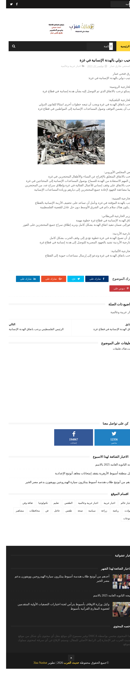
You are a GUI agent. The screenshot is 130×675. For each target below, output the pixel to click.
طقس (62, 517)
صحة (74, 517)
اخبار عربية (103, 509)
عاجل (51, 517)
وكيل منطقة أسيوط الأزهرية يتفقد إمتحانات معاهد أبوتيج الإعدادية (88, 479)
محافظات (28, 517)
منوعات (121, 524)
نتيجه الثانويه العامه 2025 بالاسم (108, 470)
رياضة (110, 517)
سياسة (85, 517)
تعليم (50, 509)
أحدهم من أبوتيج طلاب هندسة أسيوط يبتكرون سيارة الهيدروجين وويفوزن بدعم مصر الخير (73, 488)
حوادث (121, 517)
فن (40, 517)
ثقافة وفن (21, 509)
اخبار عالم (120, 509)
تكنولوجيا (37, 509)
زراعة (98, 517)
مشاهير (14, 517)
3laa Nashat (34, 669)
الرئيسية (118, 50)
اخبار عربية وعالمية (65, 72)
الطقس (62, 509)
